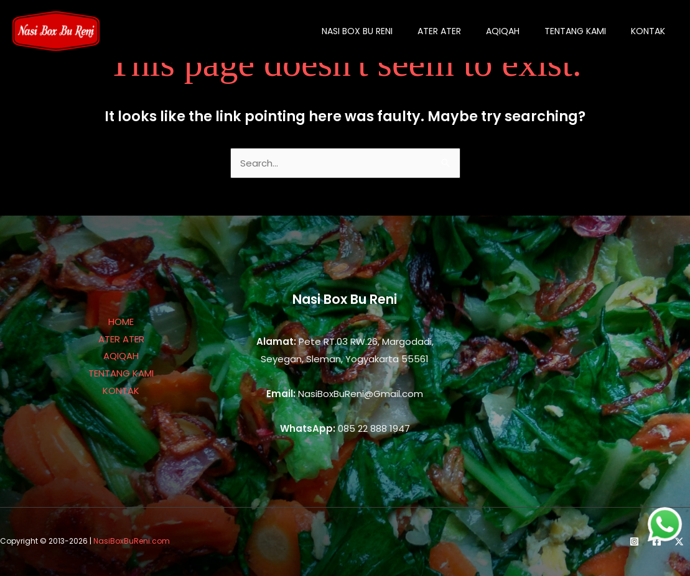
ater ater (439, 31)
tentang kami (575, 31)
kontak (648, 31)
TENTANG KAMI (121, 373)
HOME (121, 321)
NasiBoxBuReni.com (131, 541)
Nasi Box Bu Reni (357, 31)
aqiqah (503, 31)
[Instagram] (634, 541)
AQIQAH (121, 355)
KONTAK (121, 390)
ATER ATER (121, 338)
